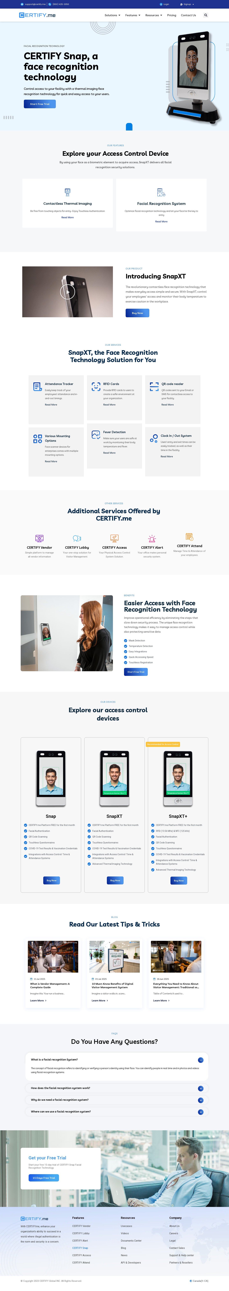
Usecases (126, 1226)
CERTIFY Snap (80, 1248)
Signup (187, 4)
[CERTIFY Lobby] (77, 539)
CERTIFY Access (114, 548)
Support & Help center (181, 1255)
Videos (125, 1234)
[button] (205, 15)
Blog (123, 1248)
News (124, 1255)
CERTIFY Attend (189, 546)
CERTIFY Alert (152, 548)
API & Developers (131, 1263)
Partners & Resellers (181, 1263)
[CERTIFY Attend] (190, 538)
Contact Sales (177, 1248)
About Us (174, 1226)
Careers (173, 1234)
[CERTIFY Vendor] (39, 539)
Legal (172, 1241)
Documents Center (131, 1241)
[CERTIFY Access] (114, 539)
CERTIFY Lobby (77, 548)
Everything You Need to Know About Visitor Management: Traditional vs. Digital (175, 988)
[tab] (116, 1058)
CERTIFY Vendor (39, 548)
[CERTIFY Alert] (152, 539)
